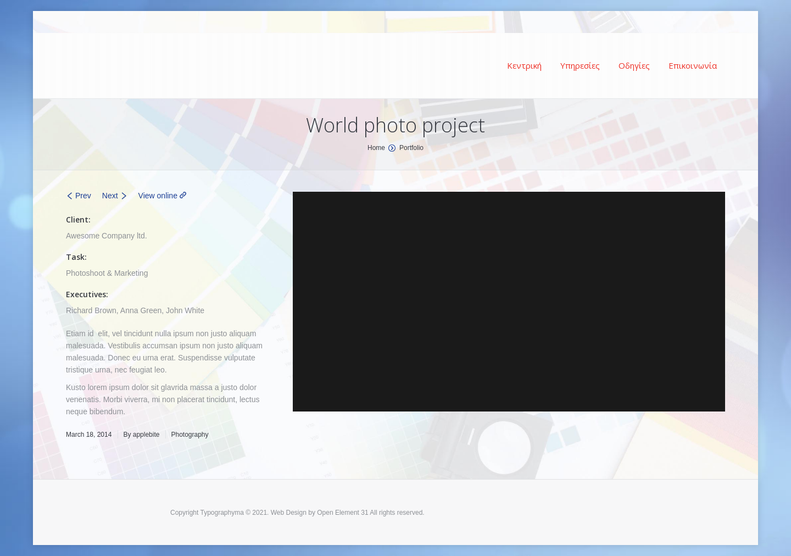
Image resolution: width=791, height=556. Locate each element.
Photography (189, 434)
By (141, 434)
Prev (83, 195)
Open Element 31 (342, 512)
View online (157, 195)
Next (110, 195)
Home (376, 148)
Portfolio (411, 148)
